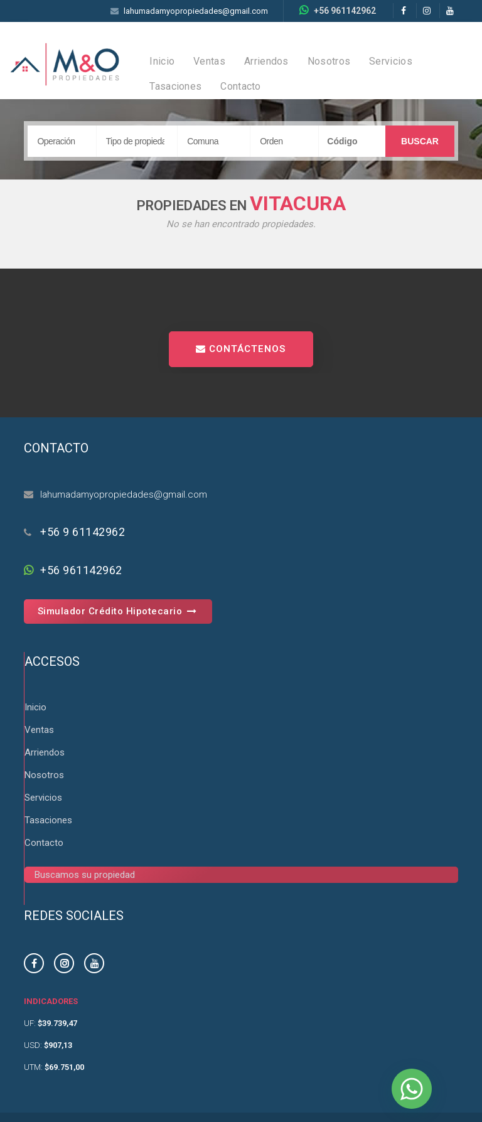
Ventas (209, 61)
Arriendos (266, 61)
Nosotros (329, 61)
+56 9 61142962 (82, 531)
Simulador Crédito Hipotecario (118, 611)
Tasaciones (175, 86)
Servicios (390, 61)
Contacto (240, 86)
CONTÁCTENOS (241, 349)
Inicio (161, 61)
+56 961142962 (345, 11)
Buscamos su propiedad (85, 874)
